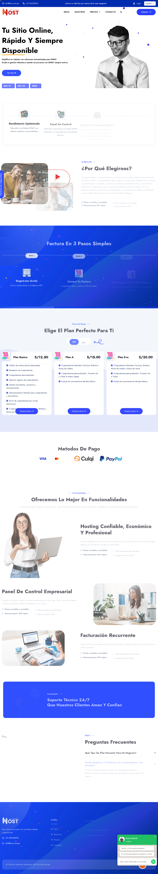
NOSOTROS (80, 12)
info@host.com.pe (12, 3)
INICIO (66, 12)
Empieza (146, 12)
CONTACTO (110, 12)
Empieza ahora (26, 411)
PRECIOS (95, 12)
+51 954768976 (32, 3)
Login (139, 3)
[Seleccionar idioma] (150, 3)
